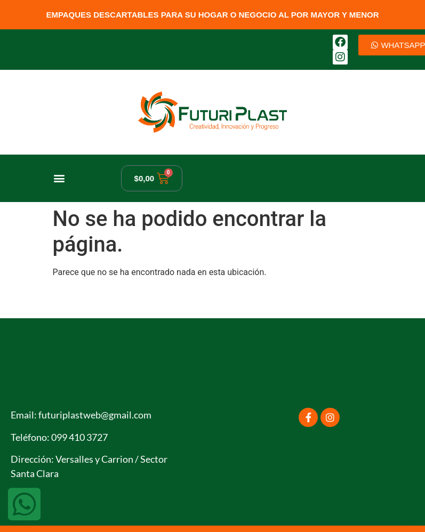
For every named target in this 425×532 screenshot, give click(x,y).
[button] (59, 178)
